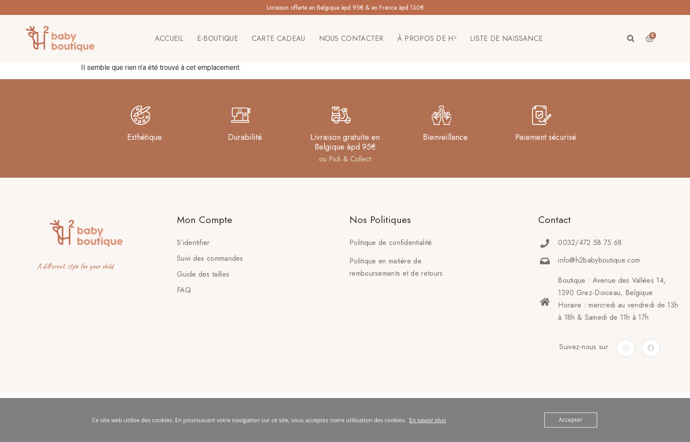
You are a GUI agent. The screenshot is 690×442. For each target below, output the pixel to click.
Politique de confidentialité (390, 242)
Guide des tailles (203, 274)
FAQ (184, 290)
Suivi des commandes (210, 258)
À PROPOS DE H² (426, 38)
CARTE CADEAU (278, 38)
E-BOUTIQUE (217, 38)
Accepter (571, 420)
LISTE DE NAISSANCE (506, 38)
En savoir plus (427, 420)
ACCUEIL (169, 38)
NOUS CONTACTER (351, 38)
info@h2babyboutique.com (599, 260)
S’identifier (193, 242)
